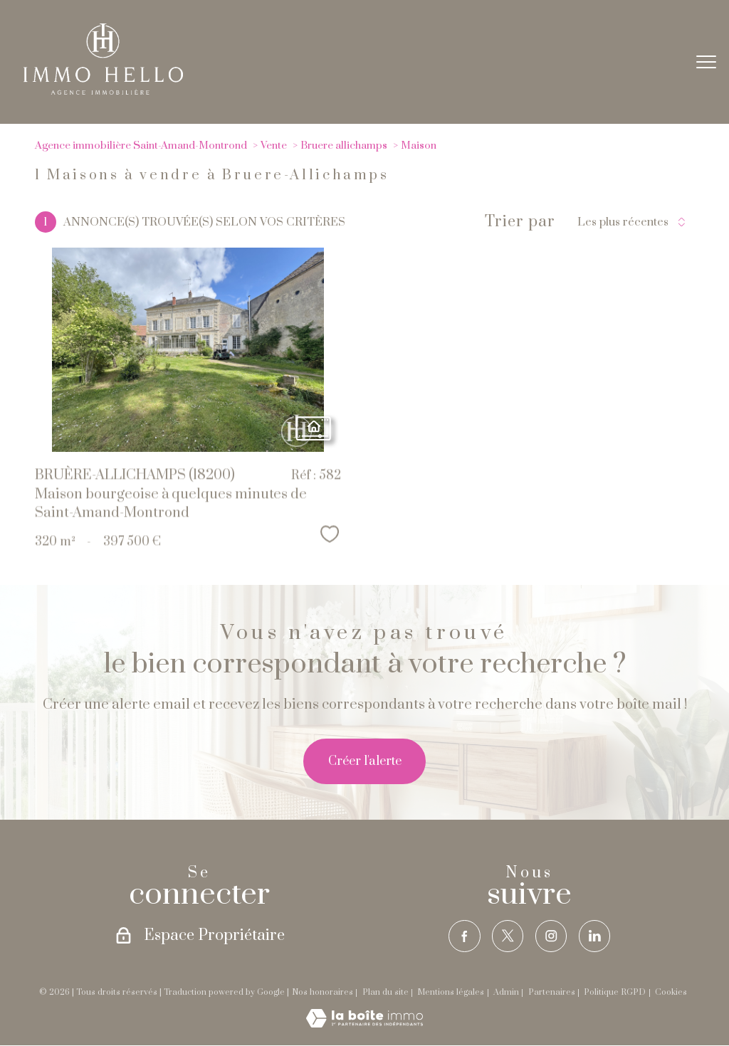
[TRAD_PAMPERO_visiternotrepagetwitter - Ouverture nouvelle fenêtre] (507, 936)
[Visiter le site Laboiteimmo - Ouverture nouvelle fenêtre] (364, 1024)
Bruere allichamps (343, 145)
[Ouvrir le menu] (706, 62)
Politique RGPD (615, 992)
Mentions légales (450, 992)
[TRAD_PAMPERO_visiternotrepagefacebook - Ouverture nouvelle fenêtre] (464, 936)
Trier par (520, 222)
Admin (506, 992)
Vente (274, 145)
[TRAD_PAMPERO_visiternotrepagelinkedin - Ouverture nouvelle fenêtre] (595, 936)
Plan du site (385, 992)
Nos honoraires (322, 992)
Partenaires (551, 992)
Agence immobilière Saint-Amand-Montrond (141, 145)
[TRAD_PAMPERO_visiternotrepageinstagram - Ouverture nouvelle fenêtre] (551, 936)
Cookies (671, 993)
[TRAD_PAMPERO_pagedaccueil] (103, 91)
